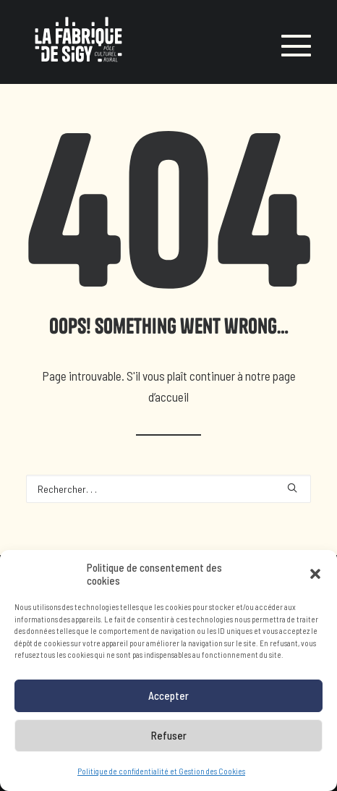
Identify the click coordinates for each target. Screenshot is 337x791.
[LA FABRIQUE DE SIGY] (78, 42)
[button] (315, 576)
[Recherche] (168, 489)
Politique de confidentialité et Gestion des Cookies (161, 772)
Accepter (168, 697)
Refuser (169, 737)
